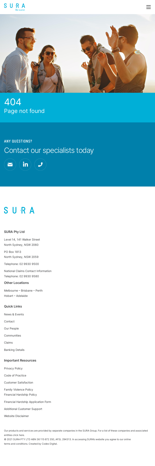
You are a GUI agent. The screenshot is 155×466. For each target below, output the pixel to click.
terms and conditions (15, 443)
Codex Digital (49, 443)
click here (18, 435)
